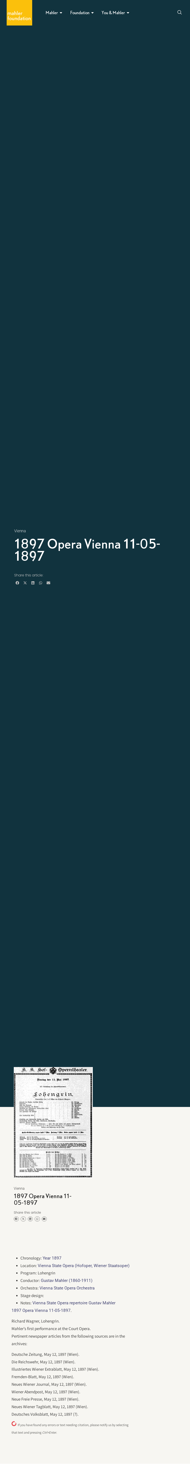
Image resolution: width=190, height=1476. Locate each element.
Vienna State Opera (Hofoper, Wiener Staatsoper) (84, 1265)
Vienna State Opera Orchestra (67, 1288)
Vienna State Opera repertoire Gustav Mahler (73, 1302)
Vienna (20, 531)
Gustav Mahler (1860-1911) (67, 1280)
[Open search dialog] (179, 12)
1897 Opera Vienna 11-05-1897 (41, 1310)
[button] (17, 583)
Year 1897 (52, 1258)
